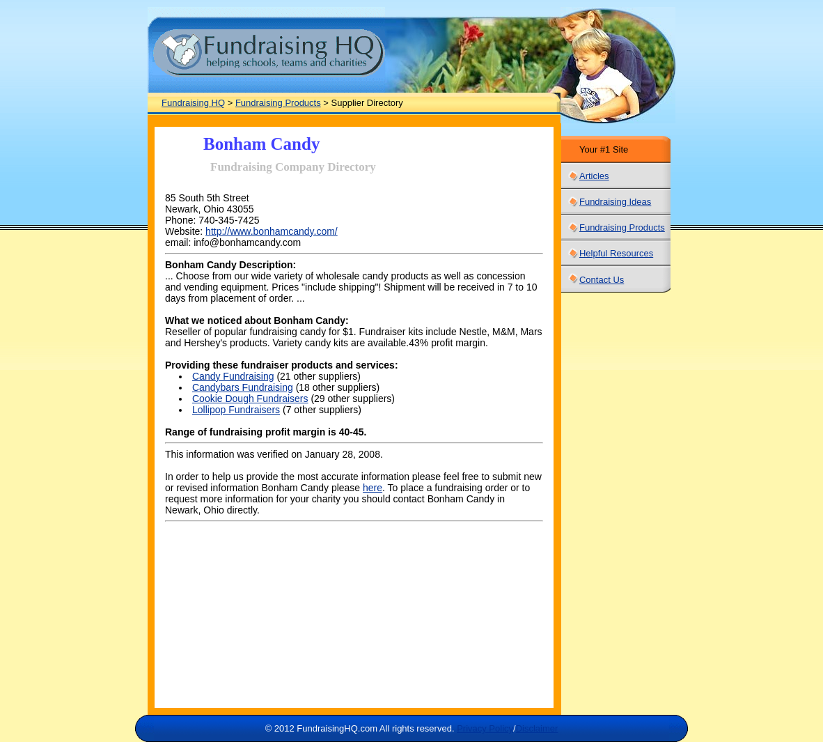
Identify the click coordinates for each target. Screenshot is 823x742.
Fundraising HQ (193, 103)
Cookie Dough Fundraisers (250, 398)
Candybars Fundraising (242, 387)
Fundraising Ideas (615, 201)
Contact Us (601, 280)
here (372, 487)
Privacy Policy (485, 728)
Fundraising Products (278, 103)
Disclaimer (537, 728)
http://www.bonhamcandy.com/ (271, 231)
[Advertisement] (605, 504)
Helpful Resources (616, 253)
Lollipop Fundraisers (236, 409)
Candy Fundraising (233, 376)
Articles (594, 176)
